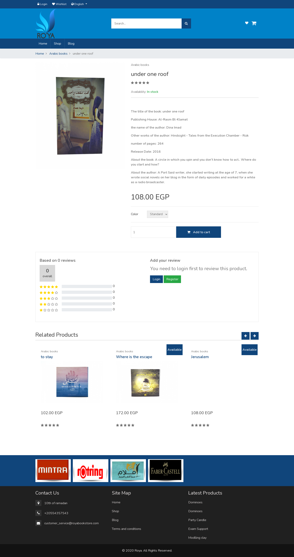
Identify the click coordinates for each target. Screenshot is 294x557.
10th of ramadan (55, 503)
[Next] (255, 336)
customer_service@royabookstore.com (71, 523)
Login (42, 4)
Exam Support (198, 529)
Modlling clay (197, 538)
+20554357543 (56, 513)
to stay (47, 357)
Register (172, 279)
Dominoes (195, 502)
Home (44, 43)
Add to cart (198, 232)
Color (134, 214)
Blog (71, 43)
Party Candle (197, 520)
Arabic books (58, 53)
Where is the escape (134, 357)
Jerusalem (200, 357)
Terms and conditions (126, 529)
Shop (57, 43)
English (78, 4)
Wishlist (59, 4)
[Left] (246, 336)
